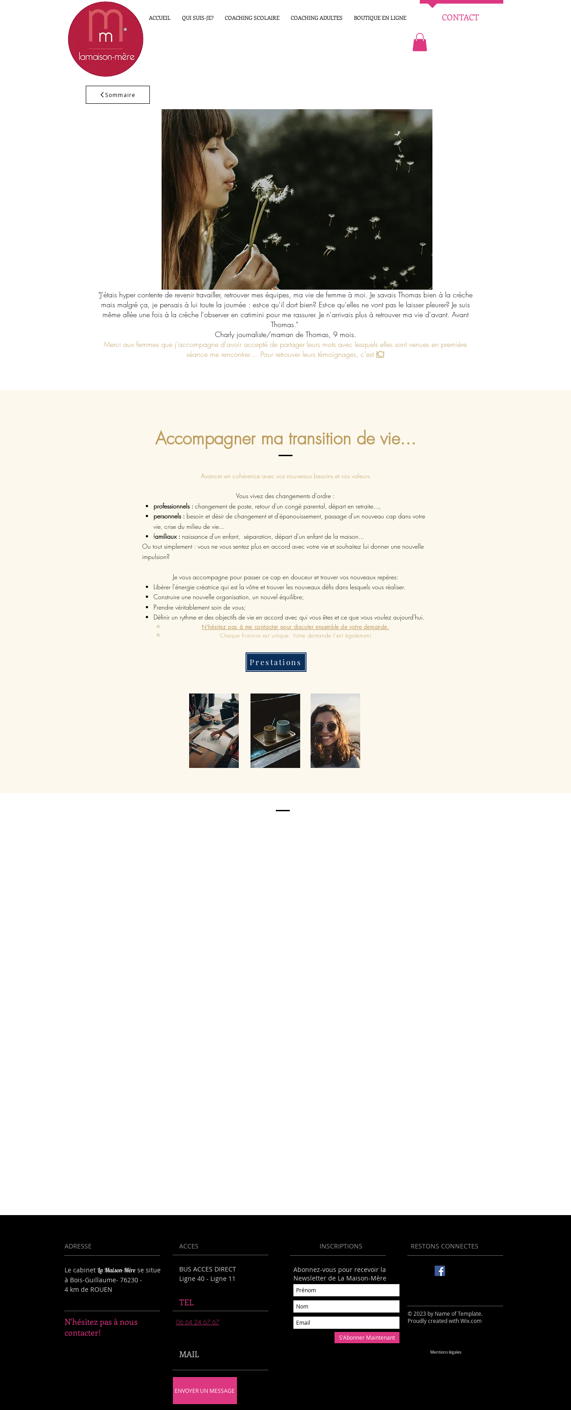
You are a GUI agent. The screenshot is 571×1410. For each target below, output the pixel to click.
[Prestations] (276, 662)
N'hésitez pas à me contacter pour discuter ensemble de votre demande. (295, 627)
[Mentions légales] (446, 1352)
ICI (380, 354)
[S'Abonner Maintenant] (366, 1337)
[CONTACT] (461, 17)
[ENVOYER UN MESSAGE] (205, 1390)
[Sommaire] (118, 95)
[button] (380, 17)
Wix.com (471, 1320)
